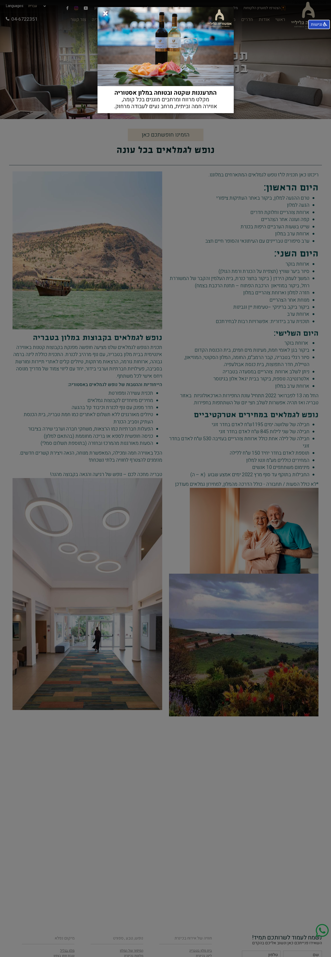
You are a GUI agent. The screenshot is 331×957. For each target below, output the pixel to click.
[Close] (105, 12)
